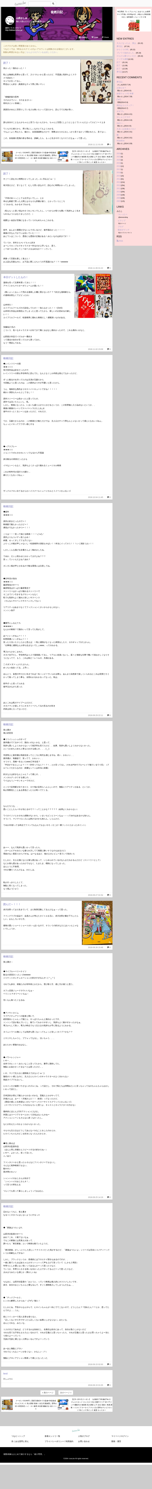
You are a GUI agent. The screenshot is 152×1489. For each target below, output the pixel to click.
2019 (119, 163)
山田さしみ (21, 18)
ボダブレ (120, 111)
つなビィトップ (18, 1436)
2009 (119, 195)
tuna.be (76, 1430)
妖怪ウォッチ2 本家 (125, 93)
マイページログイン (120, 1436)
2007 (119, 201)
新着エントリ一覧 (52, 1436)
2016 (119, 172)
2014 (119, 179)
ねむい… (120, 123)
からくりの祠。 (123, 49)
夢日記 (119, 72)
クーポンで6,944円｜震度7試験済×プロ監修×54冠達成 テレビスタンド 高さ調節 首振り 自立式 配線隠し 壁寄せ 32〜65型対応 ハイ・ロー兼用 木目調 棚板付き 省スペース (36, 157)
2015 (119, 176)
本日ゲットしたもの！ (15, 277)
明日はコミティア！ (125, 105)
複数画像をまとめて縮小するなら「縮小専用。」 (24, 1454)
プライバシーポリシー (54, 1441)
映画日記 (8, 358)
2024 (119, 153)
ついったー (122, 214)
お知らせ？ (121, 88)
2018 (119, 166)
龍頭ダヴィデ (123, 230)
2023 (119, 157)
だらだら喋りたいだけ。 (127, 56)
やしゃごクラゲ (123, 117)
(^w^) (119, 99)
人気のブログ (84, 1436)
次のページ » (65, 1392)
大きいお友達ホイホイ (126, 129)
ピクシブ (121, 220)
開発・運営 (116, 1441)
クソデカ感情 (122, 59)
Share (105, 37)
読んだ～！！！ (12, 904)
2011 (119, 188)
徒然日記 (57, 12)
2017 (119, 169)
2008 (119, 198)
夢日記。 (120, 46)
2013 (119, 182)
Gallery (83, 37)
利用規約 (69, 1441)
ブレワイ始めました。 (126, 53)
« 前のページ (47, 1392)
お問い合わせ (84, 1441)
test (5, 1373)
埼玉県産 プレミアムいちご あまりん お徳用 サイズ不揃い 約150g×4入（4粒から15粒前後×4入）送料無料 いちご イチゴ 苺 (134, 14)
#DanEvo (121, 141)
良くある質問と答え (20, 1441)
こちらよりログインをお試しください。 (41, 52)
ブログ (121, 226)
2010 (119, 191)
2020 (119, 160)
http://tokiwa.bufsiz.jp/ (13, 30)
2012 (119, 185)
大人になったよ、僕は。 (127, 43)
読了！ (7, 63)
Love (94, 37)
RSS (120, 241)
